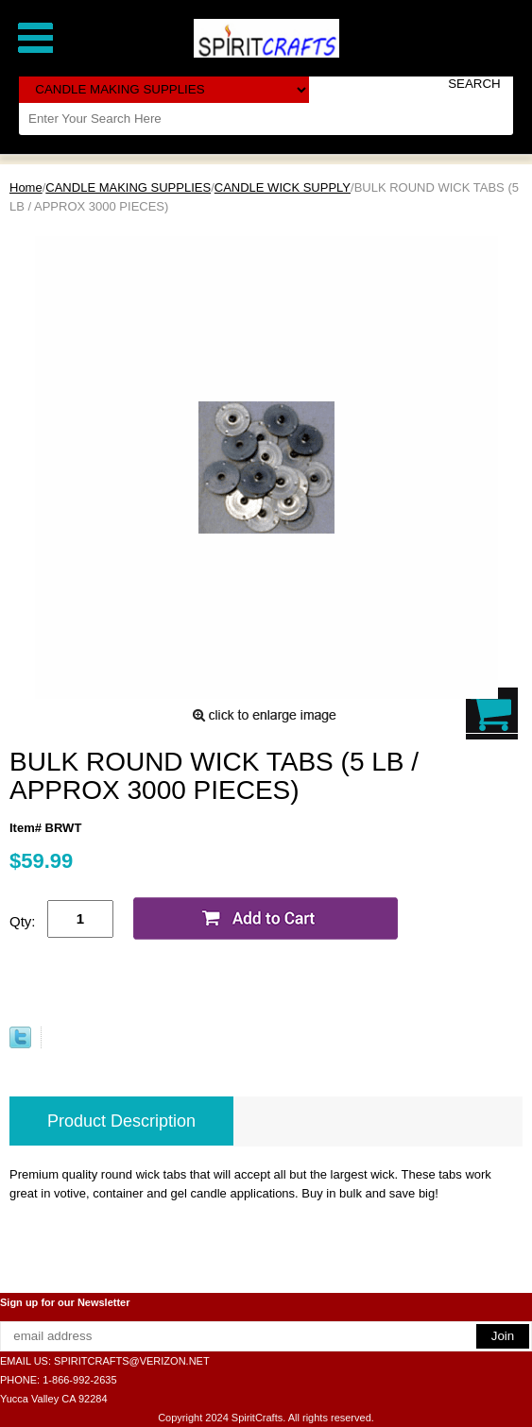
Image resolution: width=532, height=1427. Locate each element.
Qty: (22, 921)
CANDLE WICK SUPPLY (283, 187)
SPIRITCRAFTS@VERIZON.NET (132, 1361)
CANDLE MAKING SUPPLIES (128, 187)
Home (26, 187)
